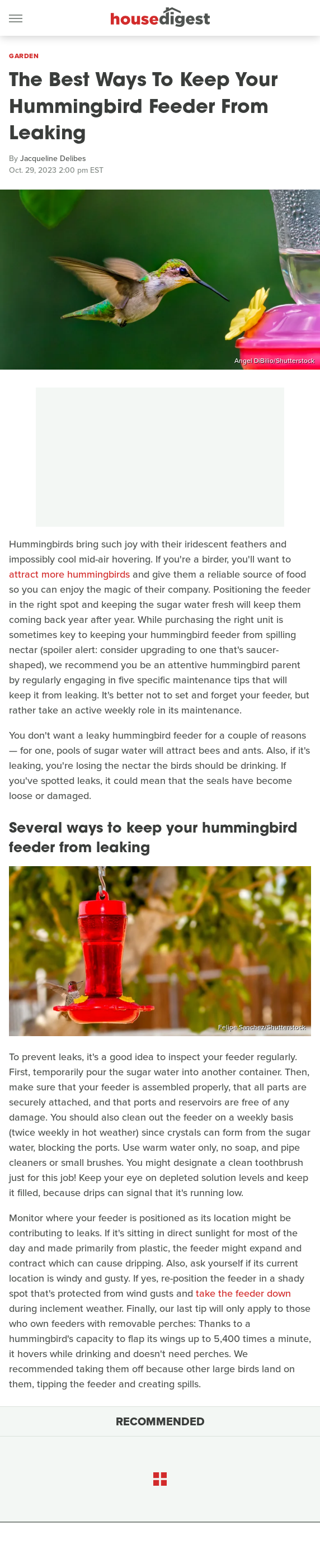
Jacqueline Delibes (53, 158)
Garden (24, 56)
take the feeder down (243, 1293)
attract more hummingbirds (69, 574)
